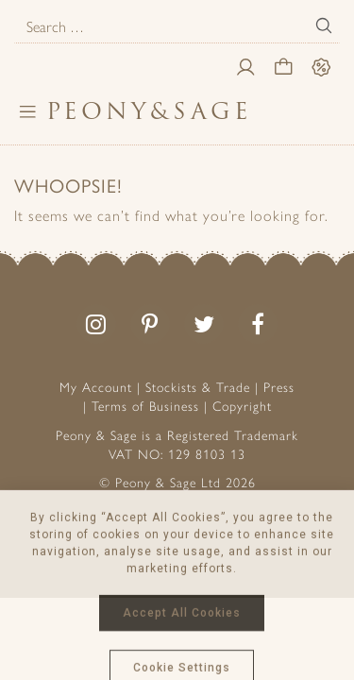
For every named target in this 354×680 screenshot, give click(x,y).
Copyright (242, 407)
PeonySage (149, 111)
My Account (95, 388)
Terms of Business (145, 407)
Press (279, 388)
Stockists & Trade (197, 388)
